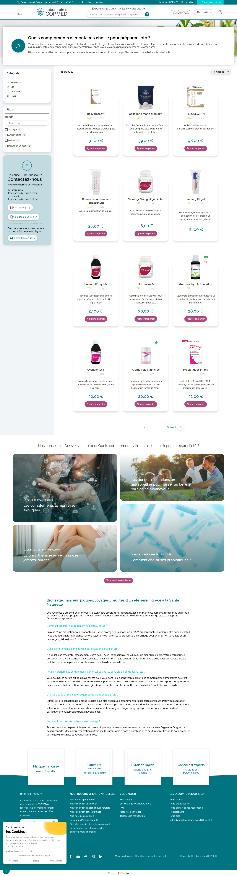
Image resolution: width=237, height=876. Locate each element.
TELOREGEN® (195, 113)
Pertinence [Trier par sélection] (221, 71)
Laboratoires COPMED (167, 2)
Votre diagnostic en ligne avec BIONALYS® (191, 820)
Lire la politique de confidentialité (19, 851)
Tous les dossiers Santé (118, 580)
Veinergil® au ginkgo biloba (145, 199)
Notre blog (175, 816)
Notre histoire (176, 799)
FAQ (122, 808)
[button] (6, 870)
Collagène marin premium (145, 113)
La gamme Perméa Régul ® (84, 820)
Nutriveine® (146, 284)
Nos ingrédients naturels (82, 816)
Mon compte (126, 799)
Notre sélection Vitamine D (83, 804)
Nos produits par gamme (82, 799)
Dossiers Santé (188, 2)
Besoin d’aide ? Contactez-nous (135, 804)
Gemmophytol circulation (195, 284)
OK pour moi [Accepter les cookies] (56, 860)
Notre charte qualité (180, 804)
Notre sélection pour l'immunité (85, 812)
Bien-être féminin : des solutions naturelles (91, 824)
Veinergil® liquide (95, 284)
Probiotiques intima (195, 369)
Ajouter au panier (96, 148)
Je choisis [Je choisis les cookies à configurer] (34, 860)
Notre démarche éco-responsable (186, 808)
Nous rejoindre (177, 812)
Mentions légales (124, 856)
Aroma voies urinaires (146, 369)
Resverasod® (96, 113)
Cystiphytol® (95, 369)
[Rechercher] (118, 14)
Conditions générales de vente (151, 856)
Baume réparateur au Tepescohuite (96, 201)
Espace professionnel (212, 2)
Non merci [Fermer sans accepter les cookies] (13, 860)
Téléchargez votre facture (132, 816)
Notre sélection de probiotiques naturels (90, 808)
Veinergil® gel (196, 199)
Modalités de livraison (130, 812)
